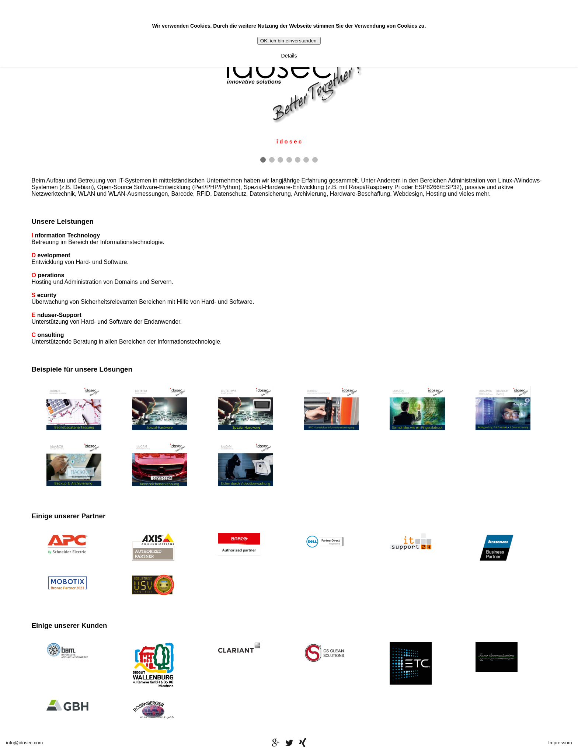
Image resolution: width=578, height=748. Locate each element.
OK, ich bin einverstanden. (289, 41)
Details (289, 56)
